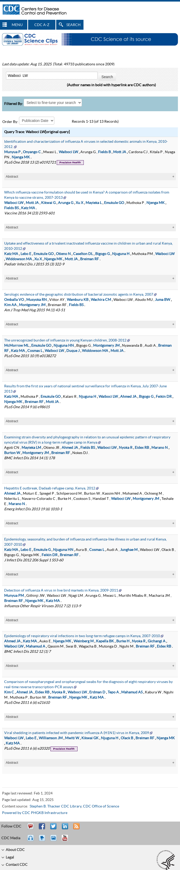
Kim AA (10, 305)
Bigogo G (102, 254)
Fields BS (11, 208)
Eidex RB (142, 448)
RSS (76, 828)
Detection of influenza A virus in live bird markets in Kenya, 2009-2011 (61, 590)
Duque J (73, 351)
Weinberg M (84, 641)
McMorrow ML (16, 345)
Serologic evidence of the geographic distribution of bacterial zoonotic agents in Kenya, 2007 (78, 294)
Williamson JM (51, 738)
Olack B (127, 738)
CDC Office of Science (101, 806)
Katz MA (28, 208)
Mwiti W (72, 738)
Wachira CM (101, 300)
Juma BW (162, 300)
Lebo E (26, 254)
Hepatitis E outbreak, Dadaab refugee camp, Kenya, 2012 (49, 488)
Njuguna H (121, 254)
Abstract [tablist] (12, 176)
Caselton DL (83, 254)
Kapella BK (105, 641)
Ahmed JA (128, 397)
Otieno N (63, 254)
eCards (54, 840)
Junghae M (129, 550)
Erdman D (97, 692)
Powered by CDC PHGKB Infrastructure (34, 813)
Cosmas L (34, 351)
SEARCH (73, 25)
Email (30, 828)
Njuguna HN (64, 345)
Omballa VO (14, 300)
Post (64, 828)
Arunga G (65, 203)
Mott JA (119, 152)
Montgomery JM (32, 305)
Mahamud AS (132, 692)
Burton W (12, 453)
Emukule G (42, 550)
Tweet (54, 828)
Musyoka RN (36, 300)
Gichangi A (156, 641)
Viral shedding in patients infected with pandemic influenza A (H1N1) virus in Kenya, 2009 (76, 733)
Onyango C (32, 152)
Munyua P (12, 152)
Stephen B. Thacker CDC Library (55, 806)
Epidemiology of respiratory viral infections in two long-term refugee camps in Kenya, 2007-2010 (82, 636)
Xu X (79, 203)
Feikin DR (164, 397)
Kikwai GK (90, 738)
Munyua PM (14, 596)
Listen (31, 840)
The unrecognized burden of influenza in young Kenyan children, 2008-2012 (65, 340)
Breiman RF (89, 259)
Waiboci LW (68, 152)
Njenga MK (21, 157)
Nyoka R (125, 448)
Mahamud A (35, 646)
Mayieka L (94, 203)
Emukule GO (114, 203)
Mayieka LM (31, 448)
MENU (17, 25)
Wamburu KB (77, 300)
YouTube (67, 840)
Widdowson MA (19, 259)
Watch (42, 840)
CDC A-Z (41, 25)
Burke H (123, 641)
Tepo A (113, 692)
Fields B (104, 152)
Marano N (159, 448)
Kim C (9, 692)
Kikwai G (48, 203)
